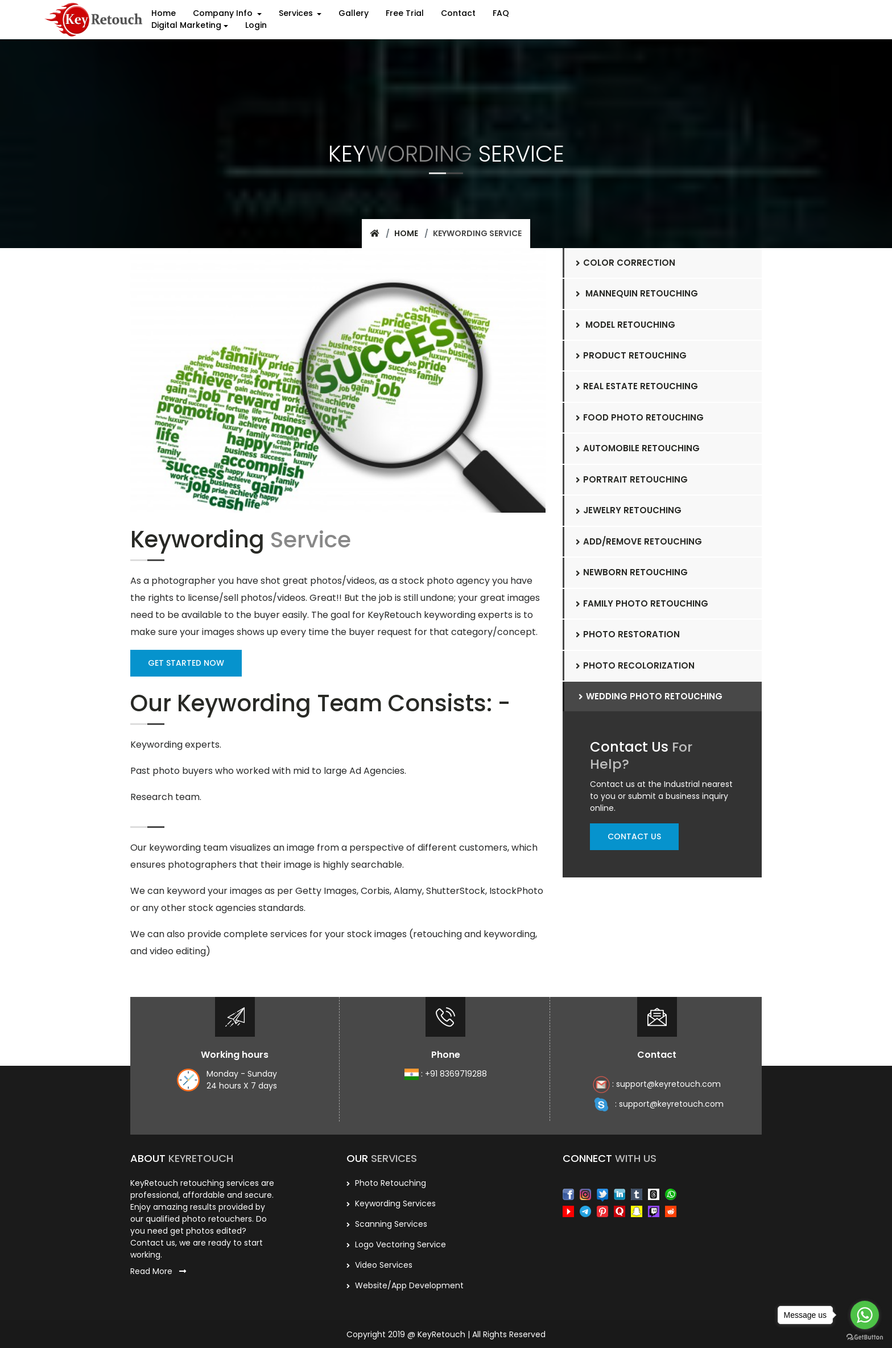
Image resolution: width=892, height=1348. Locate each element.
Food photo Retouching (640, 417)
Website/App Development (405, 1284)
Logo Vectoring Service (396, 1243)
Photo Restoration (628, 634)
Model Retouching (625, 324)
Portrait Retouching (632, 479)
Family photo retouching (642, 603)
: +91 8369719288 (445, 1073)
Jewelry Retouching (629, 510)
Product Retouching (631, 355)
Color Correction (625, 262)
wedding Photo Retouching (650, 696)
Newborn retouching (632, 572)
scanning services (386, 1223)
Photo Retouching (386, 1182)
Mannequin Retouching (637, 293)
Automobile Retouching (638, 448)
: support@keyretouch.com (657, 1084)
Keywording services (391, 1202)
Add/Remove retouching (639, 541)
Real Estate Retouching (637, 386)
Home (406, 232)
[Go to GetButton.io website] (864, 1336)
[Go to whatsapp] (864, 1315)
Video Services (379, 1263)
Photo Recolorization (635, 665)
